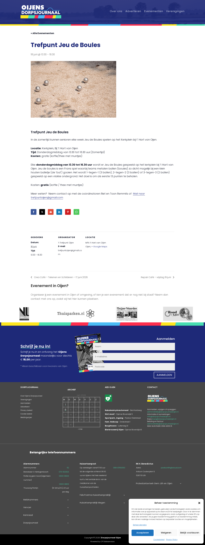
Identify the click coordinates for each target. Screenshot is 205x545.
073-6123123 (64, 472)
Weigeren (166, 532)
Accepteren (142, 532)
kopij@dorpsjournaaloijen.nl (164, 419)
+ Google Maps (99, 246)
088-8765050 (119, 467)
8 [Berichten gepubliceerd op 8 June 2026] (65, 409)
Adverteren (133, 11)
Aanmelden (164, 375)
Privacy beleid (26, 410)
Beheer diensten (140, 525)
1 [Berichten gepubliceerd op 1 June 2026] (65, 404)
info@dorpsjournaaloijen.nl (158, 416)
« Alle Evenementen (42, 33)
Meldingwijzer (26, 417)
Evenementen (153, 11)
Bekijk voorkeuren (189, 532)
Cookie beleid (26, 414)
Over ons (116, 11)
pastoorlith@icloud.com (171, 467)
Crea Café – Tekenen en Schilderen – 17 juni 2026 (60, 277)
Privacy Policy (172, 539)
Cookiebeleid (159, 539)
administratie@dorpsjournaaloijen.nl (163, 412)
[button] (199, 503)
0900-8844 (64, 476)
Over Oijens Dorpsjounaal (31, 396)
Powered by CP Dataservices (102, 541)
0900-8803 (64, 484)
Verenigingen (175, 11)
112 (68, 467)
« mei (80, 429)
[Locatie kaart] (128, 251)
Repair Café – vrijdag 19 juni (156, 277)
